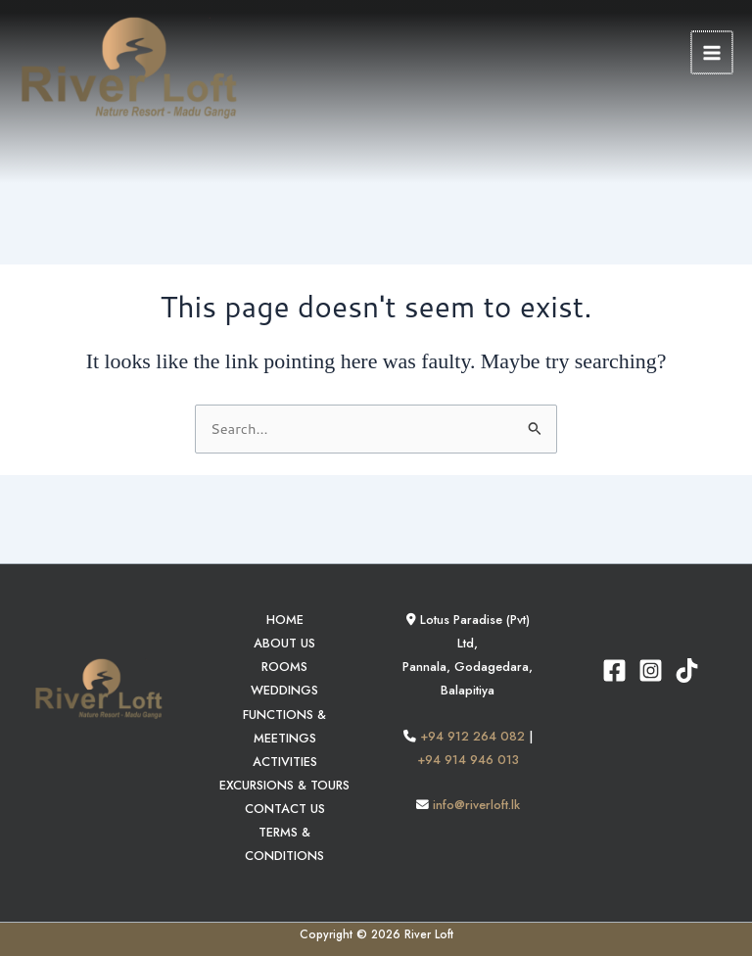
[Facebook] (614, 670)
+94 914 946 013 (468, 759)
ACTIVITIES (285, 761)
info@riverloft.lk (476, 804)
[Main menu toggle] (712, 55)
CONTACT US (285, 808)
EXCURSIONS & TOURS (284, 785)
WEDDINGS (284, 690)
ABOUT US (284, 643)
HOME (285, 619)
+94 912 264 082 (472, 736)
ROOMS (284, 666)
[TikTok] (687, 670)
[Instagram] (650, 670)
